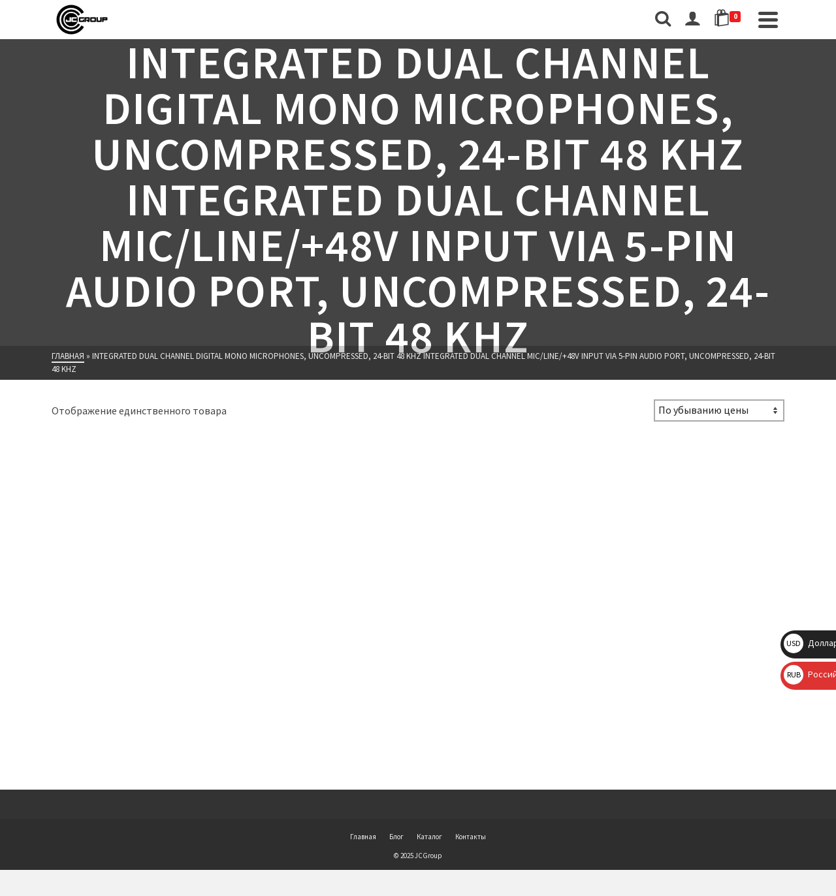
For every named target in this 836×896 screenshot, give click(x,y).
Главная (363, 836)
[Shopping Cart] (729, 19)
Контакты (470, 836)
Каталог (429, 836)
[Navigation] (768, 19)
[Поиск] (663, 19)
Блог (396, 836)
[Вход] (692, 19)
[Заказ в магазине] (719, 410)
